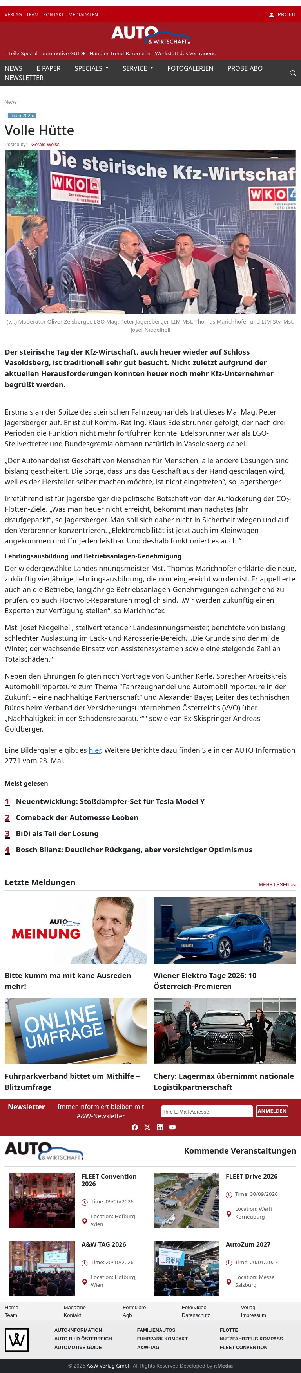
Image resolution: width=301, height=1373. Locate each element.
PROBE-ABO (245, 68)
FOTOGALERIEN (191, 68)
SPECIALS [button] (89, 68)
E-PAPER (49, 68)
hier (94, 750)
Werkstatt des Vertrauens (185, 53)
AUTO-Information (78, 1330)
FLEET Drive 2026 (251, 1176)
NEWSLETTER (24, 77)
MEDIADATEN (83, 14)
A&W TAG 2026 (104, 1244)
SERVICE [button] (136, 68)
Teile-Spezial (23, 53)
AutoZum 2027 (248, 1244)
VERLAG (14, 14)
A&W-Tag (148, 1347)
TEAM (33, 14)
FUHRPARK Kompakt (162, 1339)
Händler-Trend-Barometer (120, 53)
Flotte (229, 1330)
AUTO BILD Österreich (83, 1339)
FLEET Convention (243, 1347)
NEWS (14, 68)
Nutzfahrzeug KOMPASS (251, 1339)
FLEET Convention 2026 (109, 1180)
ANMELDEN (272, 1110)
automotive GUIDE (64, 53)
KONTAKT (54, 14)
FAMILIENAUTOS (156, 1330)
